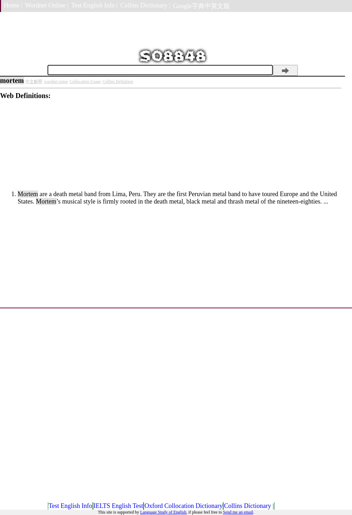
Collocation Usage (85, 81)
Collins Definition (117, 81)
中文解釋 (33, 81)
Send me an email (238, 512)
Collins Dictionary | (145, 5)
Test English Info (70, 505)
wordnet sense (56, 81)
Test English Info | (94, 5)
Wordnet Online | (46, 5)
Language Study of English (163, 512)
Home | (13, 5)
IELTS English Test (118, 505)
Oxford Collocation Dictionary (183, 505)
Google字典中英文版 (201, 6)
